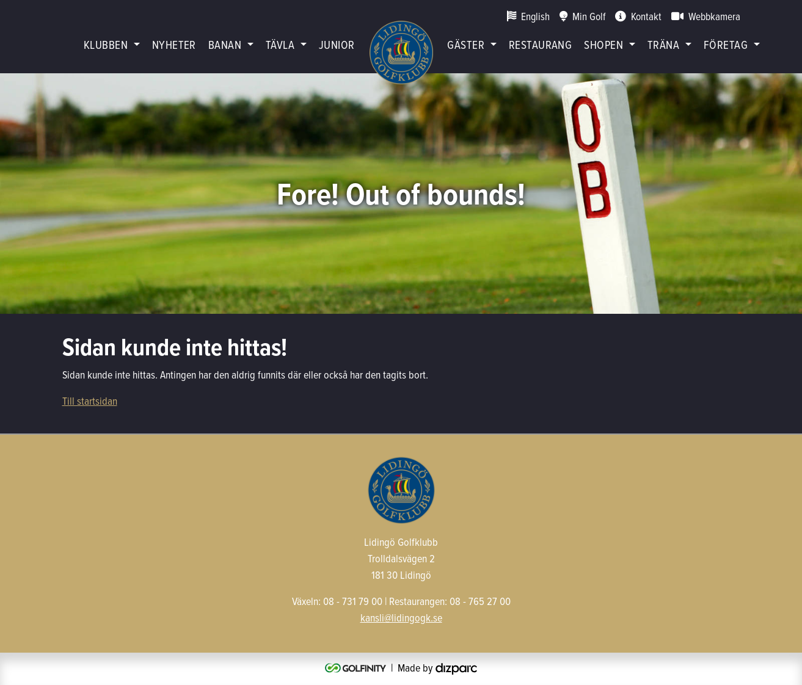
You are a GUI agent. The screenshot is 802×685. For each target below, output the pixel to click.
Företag (726, 44)
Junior (337, 44)
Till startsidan (89, 400)
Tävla (280, 44)
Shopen (603, 44)
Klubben (106, 44)
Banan (224, 44)
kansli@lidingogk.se (401, 617)
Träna (663, 44)
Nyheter (174, 44)
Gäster (465, 44)
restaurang (540, 44)
